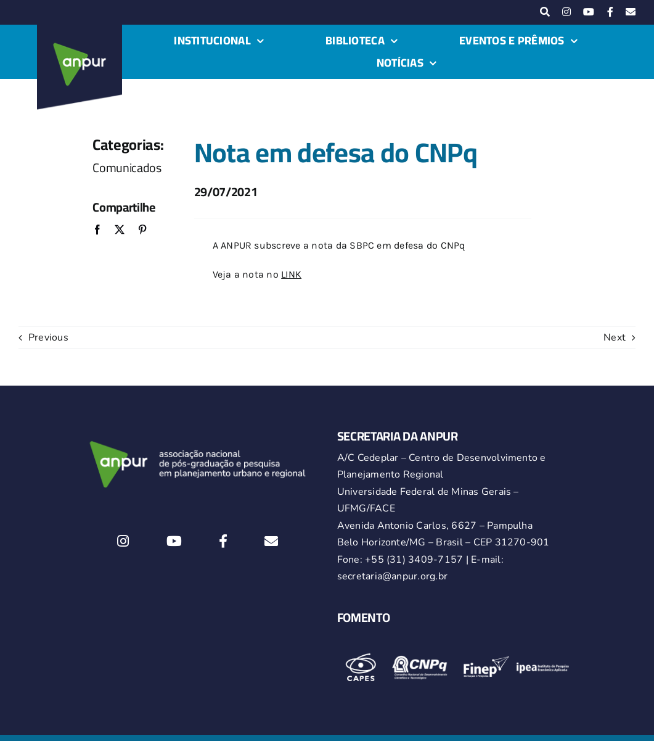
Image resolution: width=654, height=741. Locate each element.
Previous (48, 337)
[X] (119, 230)
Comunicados (126, 167)
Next (614, 337)
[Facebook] (97, 230)
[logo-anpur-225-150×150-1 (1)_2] (79, 29)
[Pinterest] (142, 230)
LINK (291, 274)
